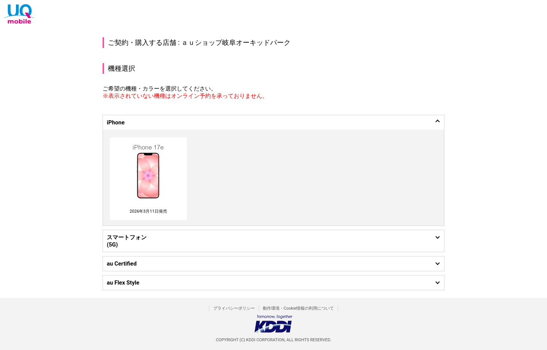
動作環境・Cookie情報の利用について (298, 308)
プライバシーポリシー (234, 308)
